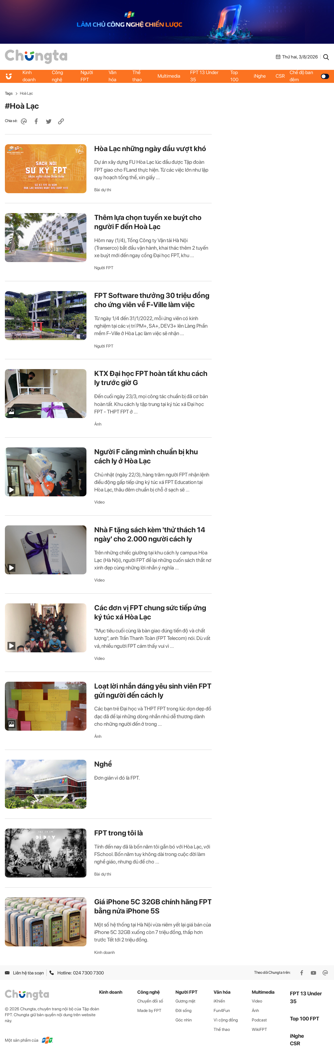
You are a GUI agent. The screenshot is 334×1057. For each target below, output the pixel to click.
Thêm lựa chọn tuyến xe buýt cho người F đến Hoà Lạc (148, 222)
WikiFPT (259, 1029)
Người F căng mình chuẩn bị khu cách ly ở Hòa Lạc (146, 456)
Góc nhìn (183, 1020)
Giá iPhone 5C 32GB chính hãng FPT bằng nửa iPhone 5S (153, 906)
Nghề (103, 764)
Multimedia (169, 76)
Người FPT (87, 76)
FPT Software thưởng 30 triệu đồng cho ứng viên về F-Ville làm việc (151, 300)
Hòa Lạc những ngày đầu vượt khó (150, 148)
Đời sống (183, 1010)
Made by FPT (149, 1010)
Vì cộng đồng (226, 1020)
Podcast (259, 1020)
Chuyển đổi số (150, 1001)
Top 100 (234, 76)
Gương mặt (185, 1001)
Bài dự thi (102, 189)
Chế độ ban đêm (309, 76)
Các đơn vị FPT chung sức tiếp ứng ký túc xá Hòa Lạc (150, 612)
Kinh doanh (29, 76)
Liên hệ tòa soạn (24, 972)
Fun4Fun (222, 1010)
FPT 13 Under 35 (204, 76)
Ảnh (97, 424)
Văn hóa (112, 76)
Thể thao (137, 76)
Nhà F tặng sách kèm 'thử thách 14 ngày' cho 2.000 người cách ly (149, 534)
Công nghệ (57, 76)
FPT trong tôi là (118, 833)
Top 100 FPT (304, 1019)
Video (99, 502)
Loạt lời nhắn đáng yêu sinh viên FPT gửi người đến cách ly (152, 690)
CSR (280, 76)
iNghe (260, 76)
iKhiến (219, 1001)
